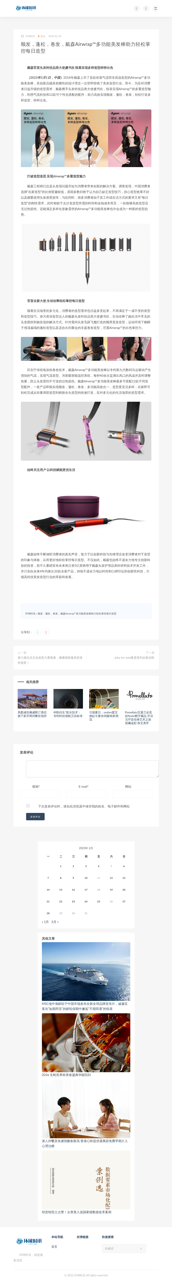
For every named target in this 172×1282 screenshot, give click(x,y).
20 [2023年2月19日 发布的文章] (124, 889)
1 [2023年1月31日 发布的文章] (60, 866)
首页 (54, 1246)
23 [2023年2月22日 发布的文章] (73, 901)
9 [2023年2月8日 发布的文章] (73, 877)
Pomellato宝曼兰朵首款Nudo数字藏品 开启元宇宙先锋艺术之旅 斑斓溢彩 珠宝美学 (139, 717)
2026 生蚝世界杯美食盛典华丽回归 (66, 1075)
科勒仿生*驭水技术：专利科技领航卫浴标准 (68, 714)
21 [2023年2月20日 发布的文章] (48, 901)
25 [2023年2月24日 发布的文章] (98, 901)
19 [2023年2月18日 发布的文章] (111, 889)
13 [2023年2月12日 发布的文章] (124, 877)
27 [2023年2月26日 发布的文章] (124, 901)
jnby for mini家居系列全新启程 (134, 657)
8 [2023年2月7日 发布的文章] (60, 877)
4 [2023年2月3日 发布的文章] (98, 866)
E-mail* (84, 786)
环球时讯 (28, 36)
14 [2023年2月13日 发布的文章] (48, 889)
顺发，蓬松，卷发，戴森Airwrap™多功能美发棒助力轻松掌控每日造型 (77, 613)
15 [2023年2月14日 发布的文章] (60, 889)
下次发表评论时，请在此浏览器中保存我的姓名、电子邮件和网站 (84, 806)
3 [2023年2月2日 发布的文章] (86, 866)
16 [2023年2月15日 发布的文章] (73, 889)
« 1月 (45, 922)
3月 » (55, 922)
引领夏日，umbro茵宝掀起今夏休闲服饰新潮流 (103, 715)
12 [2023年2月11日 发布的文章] (111, 877)
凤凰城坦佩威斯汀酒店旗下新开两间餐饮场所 (32, 714)
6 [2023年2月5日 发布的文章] (124, 866)
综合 (41, 36)
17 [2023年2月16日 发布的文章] (86, 889)
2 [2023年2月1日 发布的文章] (73, 866)
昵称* (36, 786)
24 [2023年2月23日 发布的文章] (86, 901)
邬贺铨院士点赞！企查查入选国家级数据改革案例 (76, 1212)
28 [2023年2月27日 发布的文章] (48, 913)
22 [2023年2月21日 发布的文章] (60, 901)
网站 (128, 786)
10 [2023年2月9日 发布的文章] (86, 877)
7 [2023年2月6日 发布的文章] (48, 877)
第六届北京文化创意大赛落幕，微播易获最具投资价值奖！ (50, 660)
